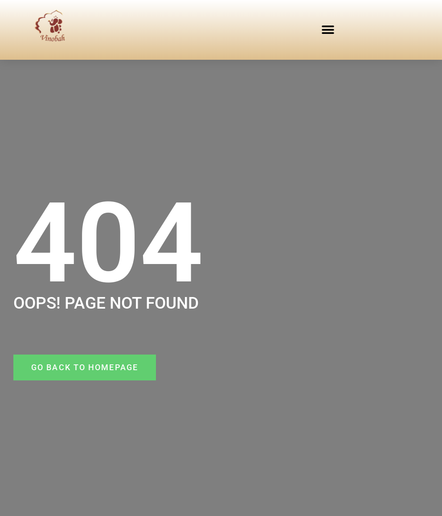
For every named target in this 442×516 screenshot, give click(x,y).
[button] (328, 30)
